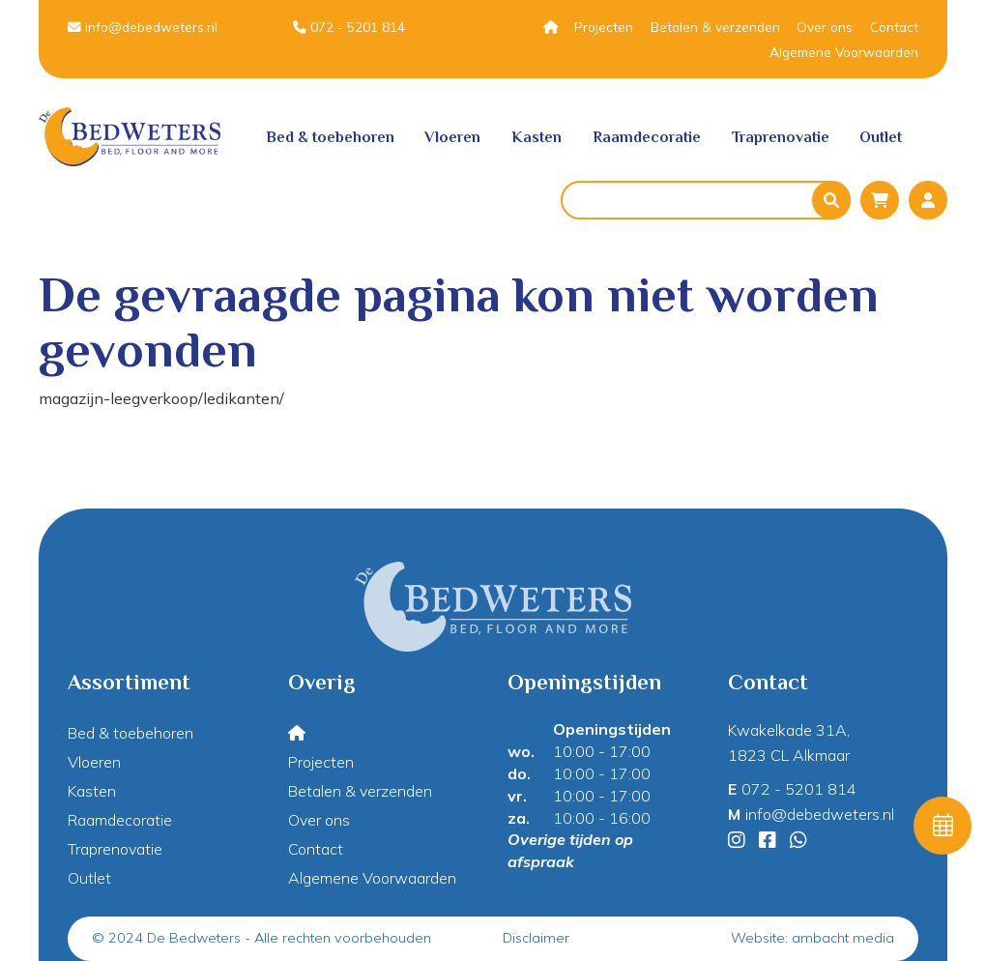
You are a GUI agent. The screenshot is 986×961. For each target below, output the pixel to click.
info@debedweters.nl (143, 26)
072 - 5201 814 (349, 26)
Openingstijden (612, 729)
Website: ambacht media (812, 937)
